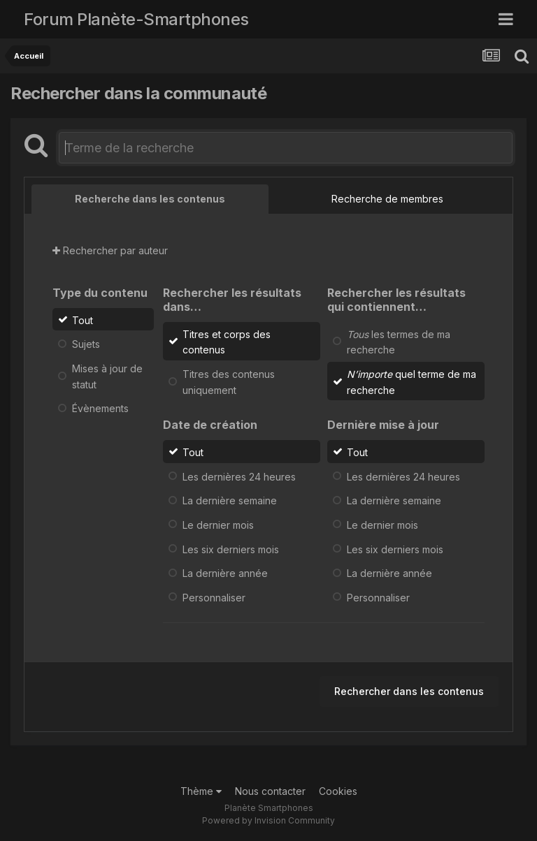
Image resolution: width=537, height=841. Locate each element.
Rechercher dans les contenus (409, 691)
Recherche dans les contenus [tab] (150, 199)
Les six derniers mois (230, 549)
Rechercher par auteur (110, 250)
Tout (82, 320)
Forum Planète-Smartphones (136, 19)
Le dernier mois (218, 525)
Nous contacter (270, 791)
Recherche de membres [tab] (387, 199)
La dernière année (225, 573)
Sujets (86, 344)
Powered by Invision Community (268, 820)
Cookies (338, 791)
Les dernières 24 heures (239, 476)
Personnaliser (213, 598)
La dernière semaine (229, 500)
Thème (201, 791)
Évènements (100, 408)
